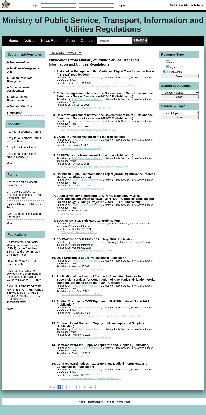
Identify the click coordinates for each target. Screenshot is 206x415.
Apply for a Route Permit (22, 147)
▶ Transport (14, 112)
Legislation (173, 67)
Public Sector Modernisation (86, 77)
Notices (29, 41)
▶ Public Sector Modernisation (17, 98)
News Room (50, 41)
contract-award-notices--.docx (76, 356)
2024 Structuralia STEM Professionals (21, 262)
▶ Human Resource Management (19, 79)
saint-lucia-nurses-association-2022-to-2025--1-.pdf (88, 129)
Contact (87, 41)
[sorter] (65, 53)
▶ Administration (18, 62)
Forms (171, 62)
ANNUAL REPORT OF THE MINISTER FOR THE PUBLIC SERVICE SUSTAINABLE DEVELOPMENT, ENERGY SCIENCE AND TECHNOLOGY (25, 294)
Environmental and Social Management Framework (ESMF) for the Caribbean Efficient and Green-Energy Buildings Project (23, 248)
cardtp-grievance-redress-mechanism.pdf (82, 188)
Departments (95, 401)
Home (13, 41)
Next (91, 387)
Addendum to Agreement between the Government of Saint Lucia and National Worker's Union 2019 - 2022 (24, 275)
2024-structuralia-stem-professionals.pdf (82, 269)
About (70, 41)
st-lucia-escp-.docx (71, 213)
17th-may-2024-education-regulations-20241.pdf (86, 251)
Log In (121, 5)
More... (11, 163)
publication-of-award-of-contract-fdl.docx (82, 294)
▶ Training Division (19, 106)
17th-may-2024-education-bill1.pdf (79, 232)
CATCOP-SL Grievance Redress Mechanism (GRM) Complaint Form (24, 194)
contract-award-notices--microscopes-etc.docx (85, 338)
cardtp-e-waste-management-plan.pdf (81, 148)
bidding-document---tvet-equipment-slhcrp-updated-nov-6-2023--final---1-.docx (102, 316)
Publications (174, 72)
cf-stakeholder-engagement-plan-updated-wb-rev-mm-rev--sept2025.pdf (99, 86)
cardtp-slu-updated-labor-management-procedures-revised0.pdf (94, 167)
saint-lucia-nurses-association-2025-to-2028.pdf (86, 108)
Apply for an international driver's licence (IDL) (22, 155)
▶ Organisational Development (18, 89)
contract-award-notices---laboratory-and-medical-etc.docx (91, 378)
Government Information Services (89, 223)
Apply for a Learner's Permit (24, 131)
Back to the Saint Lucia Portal (186, 5)
